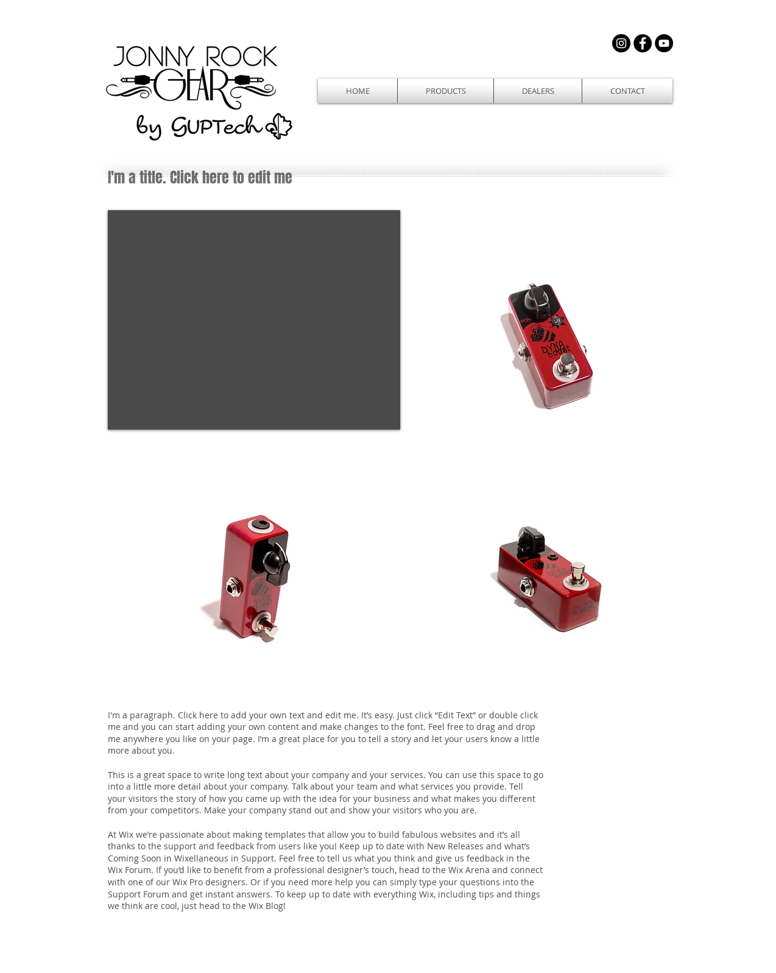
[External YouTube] (254, 320)
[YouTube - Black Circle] (664, 43)
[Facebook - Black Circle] (642, 43)
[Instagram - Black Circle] (621, 43)
